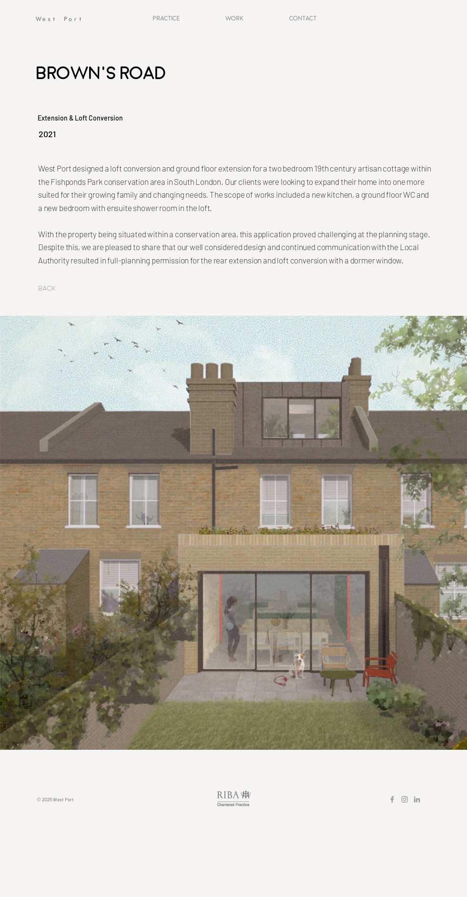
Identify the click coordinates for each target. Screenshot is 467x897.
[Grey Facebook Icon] (392, 799)
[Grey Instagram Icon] (404, 799)
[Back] (54, 288)
